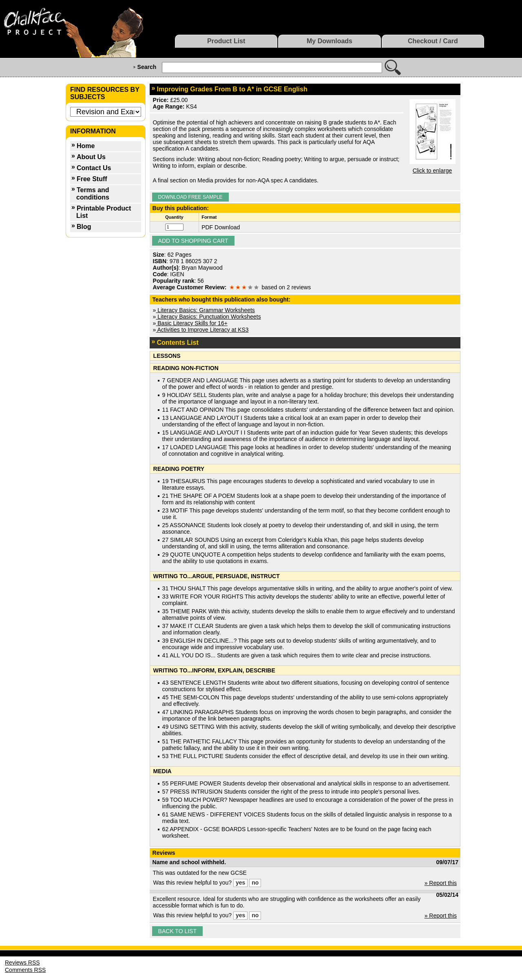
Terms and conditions (92, 193)
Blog (84, 226)
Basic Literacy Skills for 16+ (191, 323)
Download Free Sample (190, 197)
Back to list (177, 931)
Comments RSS (25, 970)
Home (86, 145)
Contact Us (94, 167)
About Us (91, 156)
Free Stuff (92, 178)
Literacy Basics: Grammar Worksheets (205, 310)
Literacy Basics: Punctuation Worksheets (208, 316)
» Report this (441, 883)
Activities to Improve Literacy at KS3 (202, 329)
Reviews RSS (22, 962)
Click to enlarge (432, 170)
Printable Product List (103, 212)
